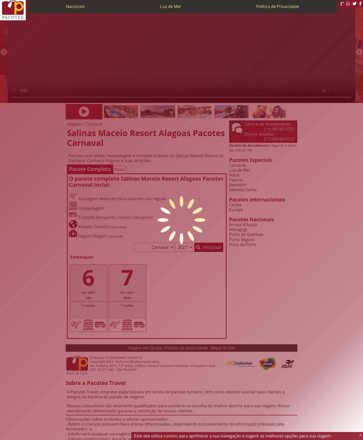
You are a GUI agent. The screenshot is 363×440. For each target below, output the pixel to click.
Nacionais (75, 6)
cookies (170, 436)
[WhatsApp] (348, 3)
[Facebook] (360, 3)
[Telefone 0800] (342, 3)
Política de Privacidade (277, 6)
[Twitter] (354, 3)
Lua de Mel (170, 6)
